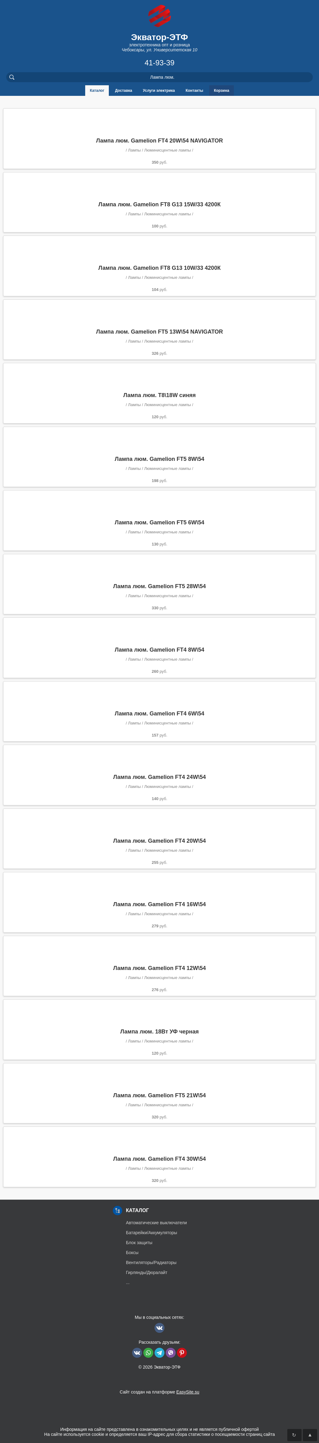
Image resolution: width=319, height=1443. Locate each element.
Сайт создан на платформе (159, 1391)
